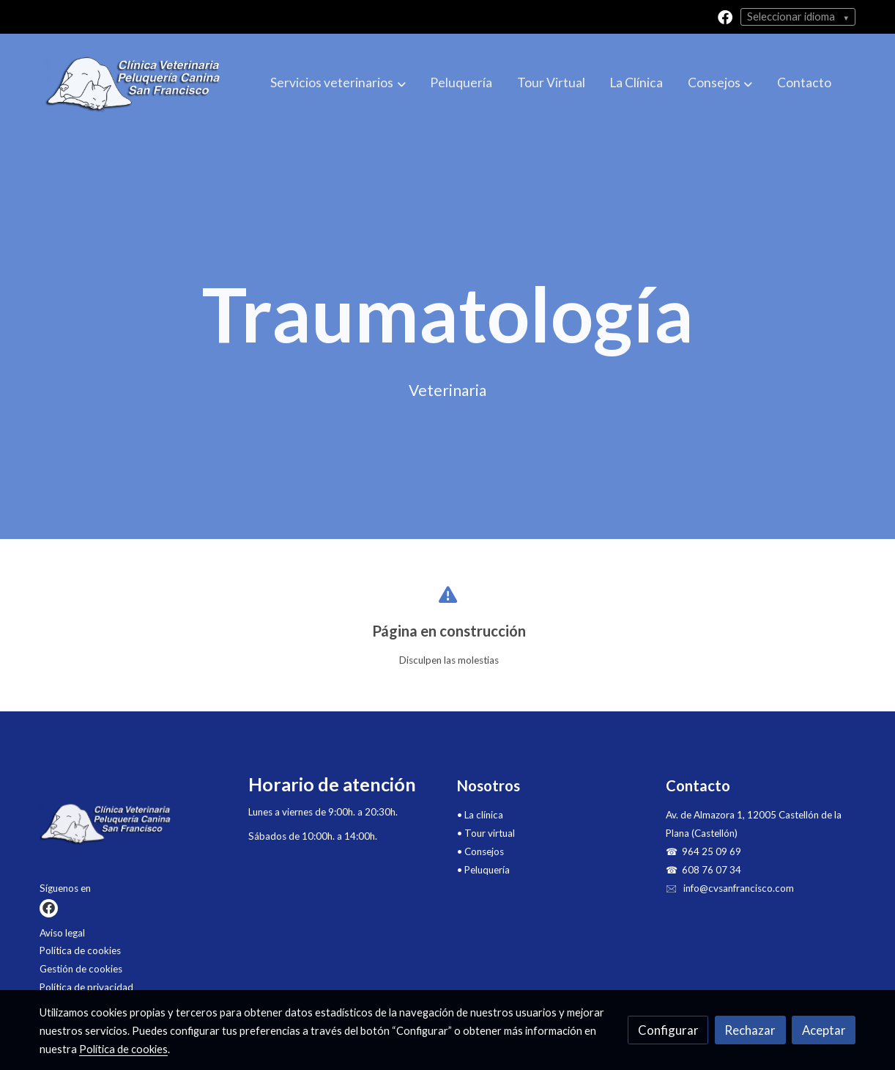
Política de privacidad (86, 987)
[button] (338, 83)
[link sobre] (135, 827)
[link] (133, 83)
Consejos (484, 851)
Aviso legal (62, 933)
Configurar (668, 1030)
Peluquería (487, 870)
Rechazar (750, 1030)
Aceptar (824, 1030)
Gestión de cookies (81, 969)
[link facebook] (725, 16)
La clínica (483, 815)
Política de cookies (80, 950)
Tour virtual (489, 833)
